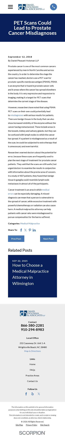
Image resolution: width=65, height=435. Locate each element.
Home (32, 364)
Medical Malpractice (30, 223)
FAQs (32, 369)
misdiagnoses (17, 115)
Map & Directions (32, 351)
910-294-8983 (32, 329)
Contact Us (32, 381)
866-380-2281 (32, 325)
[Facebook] (26, 393)
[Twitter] (38, 393)
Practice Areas (32, 375)
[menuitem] (19, 425)
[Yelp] (32, 393)
